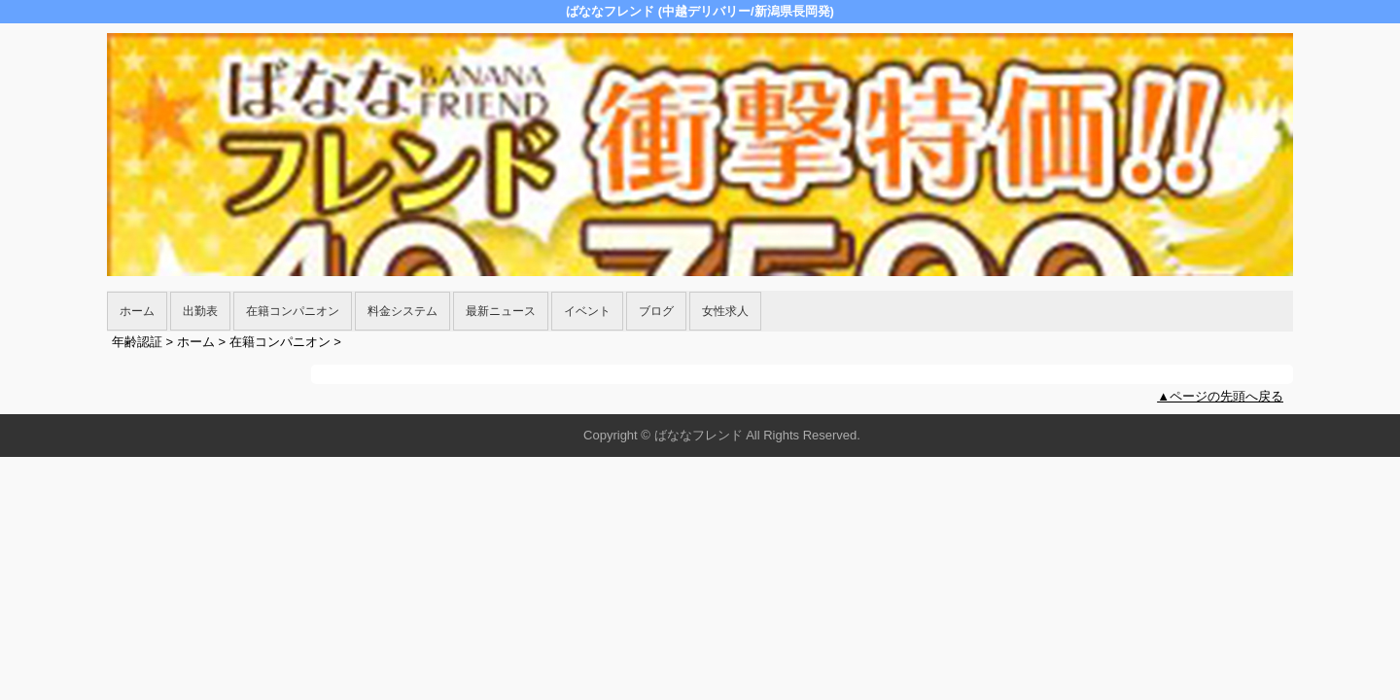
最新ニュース (501, 311)
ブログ (656, 311)
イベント (587, 311)
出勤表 (200, 311)
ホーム (137, 311)
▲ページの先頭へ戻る (1220, 396)
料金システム (403, 311)
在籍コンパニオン (292, 311)
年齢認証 (137, 341)
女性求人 (725, 311)
